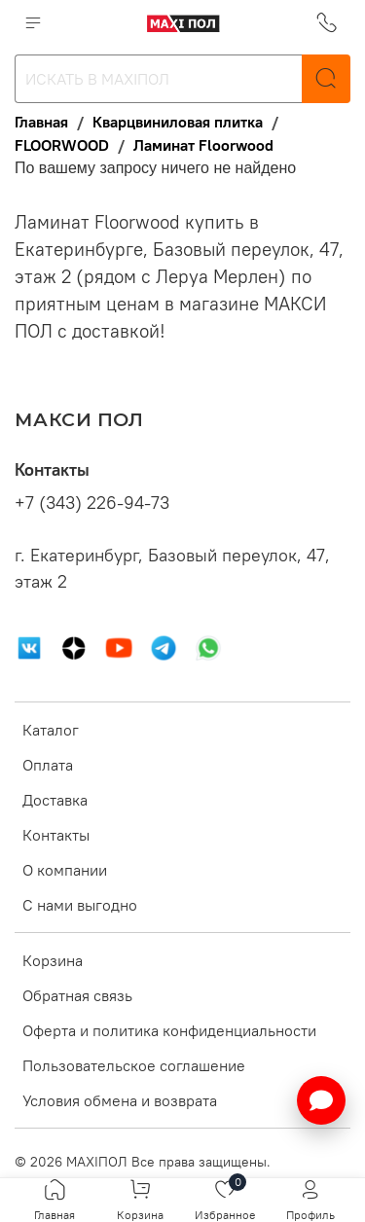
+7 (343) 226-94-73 (92, 503)
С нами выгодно (79, 905)
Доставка (55, 799)
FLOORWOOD (62, 145)
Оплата (47, 764)
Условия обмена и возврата (119, 1100)
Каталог (50, 729)
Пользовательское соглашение (133, 1065)
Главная (41, 121)
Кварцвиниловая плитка (177, 121)
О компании (64, 870)
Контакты (56, 835)
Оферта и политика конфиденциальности (169, 1030)
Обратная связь (77, 995)
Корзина (52, 960)
